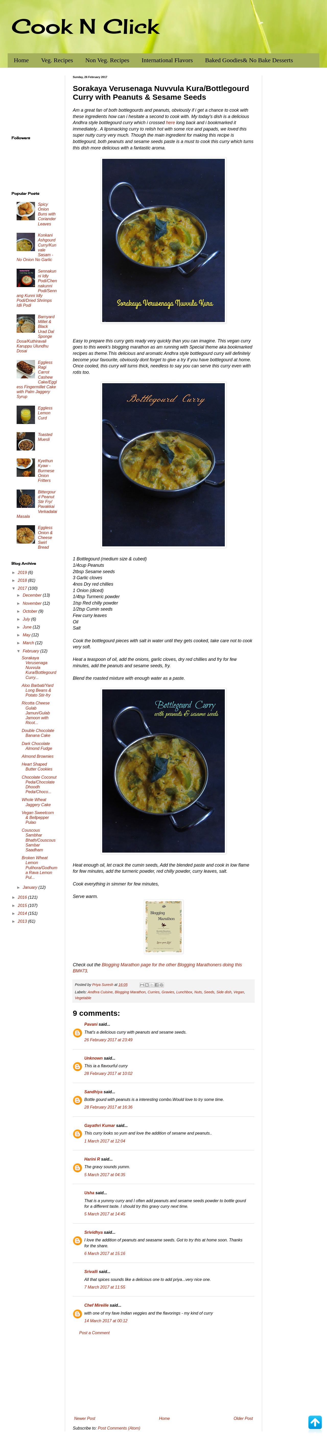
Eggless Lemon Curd (45, 413)
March (29, 643)
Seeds (209, 992)
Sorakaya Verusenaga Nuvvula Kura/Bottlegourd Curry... (39, 668)
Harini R (92, 1159)
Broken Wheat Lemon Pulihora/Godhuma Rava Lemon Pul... (39, 868)
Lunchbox (184, 992)
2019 (23, 572)
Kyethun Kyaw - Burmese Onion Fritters (46, 471)
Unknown (93, 1058)
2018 (23, 580)
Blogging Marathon (130, 992)
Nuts (198, 992)
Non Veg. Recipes (107, 60)
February (31, 651)
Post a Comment (94, 1333)
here (170, 122)
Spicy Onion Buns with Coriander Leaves (47, 214)
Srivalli (91, 1271)
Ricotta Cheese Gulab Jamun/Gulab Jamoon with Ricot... (36, 713)
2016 (23, 897)
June (28, 627)
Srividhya (93, 1232)
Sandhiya (93, 1092)
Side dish (223, 992)
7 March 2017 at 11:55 (104, 1287)
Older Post (243, 1418)
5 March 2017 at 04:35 (104, 1175)
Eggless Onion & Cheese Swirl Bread (45, 537)
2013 (23, 921)
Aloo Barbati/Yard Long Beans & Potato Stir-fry (37, 690)
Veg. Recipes (57, 60)
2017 (23, 588)
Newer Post (84, 1418)
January (30, 887)
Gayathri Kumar (99, 1125)
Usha (89, 1193)
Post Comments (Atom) (119, 1428)
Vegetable (83, 998)
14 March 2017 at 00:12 (105, 1321)
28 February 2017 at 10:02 (108, 1073)
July (27, 619)
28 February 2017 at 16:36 (108, 1107)
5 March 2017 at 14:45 (104, 1214)
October (30, 611)
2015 (23, 905)
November (33, 603)
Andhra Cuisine (100, 992)
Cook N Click (85, 26)
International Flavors (167, 60)
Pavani (91, 1024)
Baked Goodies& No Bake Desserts (249, 60)
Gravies (167, 992)
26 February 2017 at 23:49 (108, 1040)
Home (21, 60)
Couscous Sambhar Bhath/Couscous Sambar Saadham (38, 840)
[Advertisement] (163, 1376)
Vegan (238, 992)
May (27, 635)
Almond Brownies (38, 756)
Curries (153, 992)
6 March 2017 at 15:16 (104, 1253)
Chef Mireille (96, 1305)
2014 (23, 913)
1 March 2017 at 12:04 (104, 1141)
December (33, 595)
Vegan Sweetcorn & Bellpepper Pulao (38, 818)
